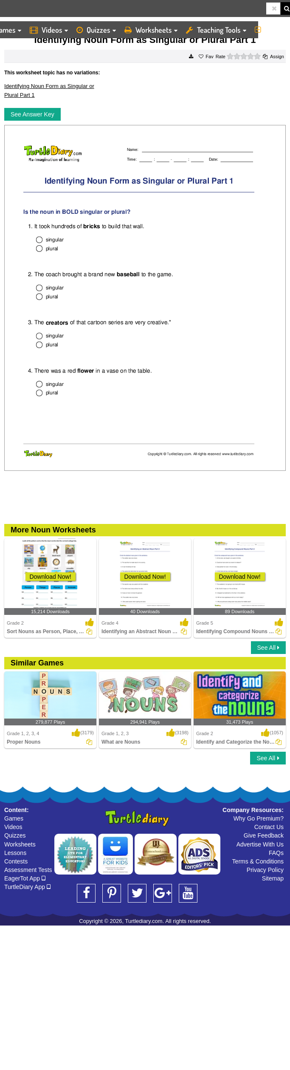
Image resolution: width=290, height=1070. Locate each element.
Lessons (15, 852)
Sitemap (273, 878)
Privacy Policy (265, 869)
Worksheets (150, 29)
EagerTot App (24, 878)
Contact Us (269, 827)
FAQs (276, 852)
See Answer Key (32, 114)
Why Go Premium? (259, 818)
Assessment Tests (28, 869)
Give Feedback (264, 835)
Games (13, 818)
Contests (16, 861)
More (270, 29)
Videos (49, 29)
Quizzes (96, 29)
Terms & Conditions (258, 861)
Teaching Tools (216, 29)
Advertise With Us (260, 844)
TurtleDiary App (27, 886)
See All (268, 647)
